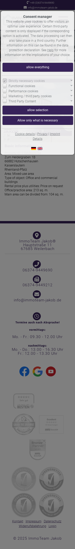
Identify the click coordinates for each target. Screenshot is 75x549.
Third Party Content (22, 101)
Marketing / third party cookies (30, 96)
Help (50, 50)
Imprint (55, 134)
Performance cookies (23, 91)
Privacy (42, 134)
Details (37, 139)
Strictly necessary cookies (27, 81)
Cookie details (25, 134)
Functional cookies (22, 86)
